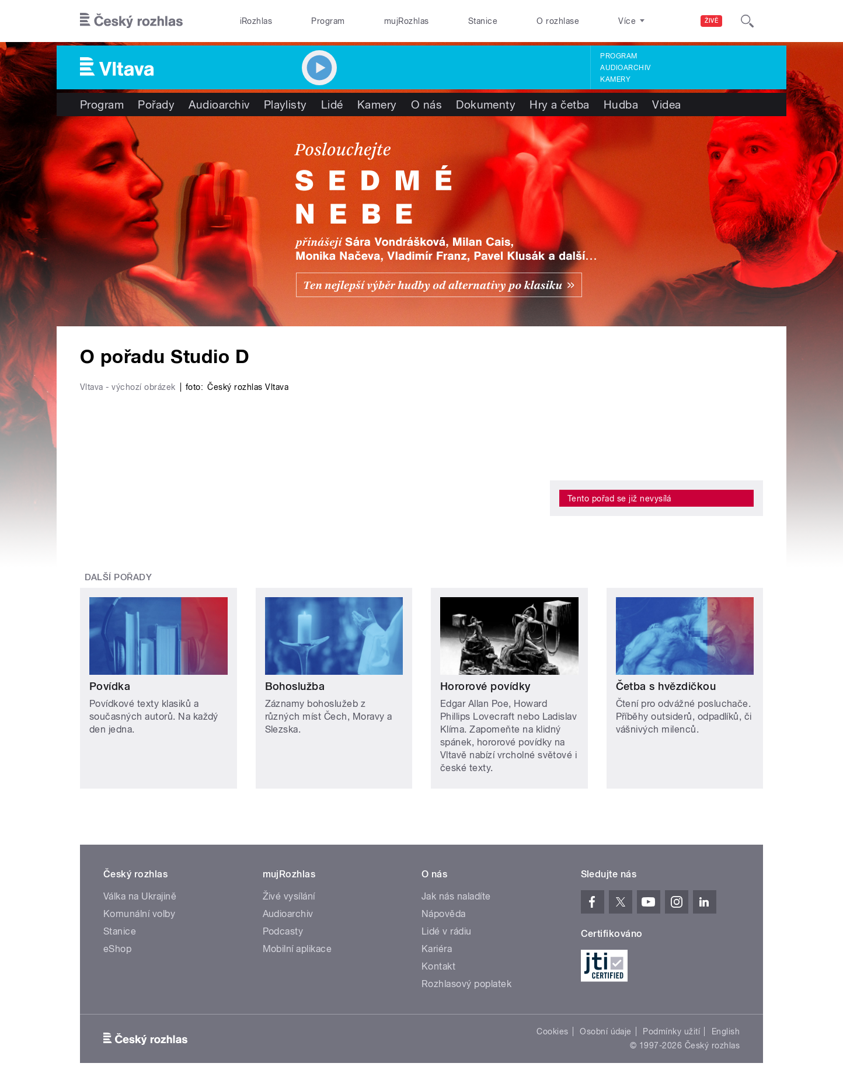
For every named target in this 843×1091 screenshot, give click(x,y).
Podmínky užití (671, 1031)
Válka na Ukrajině (139, 896)
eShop (117, 948)
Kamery (615, 79)
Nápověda (444, 913)
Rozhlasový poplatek (466, 983)
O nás (426, 104)
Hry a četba (559, 104)
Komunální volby (139, 913)
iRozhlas (256, 21)
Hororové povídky (485, 686)
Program (327, 21)
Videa (666, 104)
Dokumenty (485, 104)
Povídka (109, 686)
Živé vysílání (289, 896)
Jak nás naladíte (456, 896)
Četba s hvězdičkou (666, 686)
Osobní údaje (606, 1031)
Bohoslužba (295, 686)
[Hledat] (747, 21)
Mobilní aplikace (297, 948)
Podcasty (283, 931)
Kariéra (437, 948)
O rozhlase (558, 21)
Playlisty (285, 104)
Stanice (482, 21)
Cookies (552, 1031)
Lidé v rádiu (447, 931)
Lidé (332, 104)
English (726, 1031)
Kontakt (438, 966)
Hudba (621, 104)
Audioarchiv (625, 68)
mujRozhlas (406, 21)
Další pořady (118, 577)
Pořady (156, 104)
